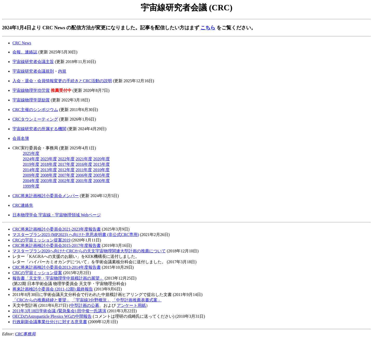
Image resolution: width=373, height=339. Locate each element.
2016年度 (84, 164)
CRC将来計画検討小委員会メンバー (45, 195)
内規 (62, 71)
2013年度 (48, 170)
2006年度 (84, 175)
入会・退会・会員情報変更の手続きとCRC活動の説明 (62, 81)
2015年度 (101, 164)
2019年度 (31, 164)
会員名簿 (20, 138)
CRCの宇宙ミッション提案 (37, 273)
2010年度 (101, 170)
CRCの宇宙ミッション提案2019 (41, 240)
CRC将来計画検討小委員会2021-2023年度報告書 (56, 229)
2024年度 (31, 159)
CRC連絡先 (22, 205)
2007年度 (66, 175)
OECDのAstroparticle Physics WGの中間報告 (52, 316)
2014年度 (31, 170)
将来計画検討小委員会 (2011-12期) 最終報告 (52, 289)
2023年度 (48, 159)
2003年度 (48, 180)
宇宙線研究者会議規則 (33, 71)
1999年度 (31, 186)
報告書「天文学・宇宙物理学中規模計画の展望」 (58, 278)
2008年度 (48, 175)
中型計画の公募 (84, 305)
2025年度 (31, 153)
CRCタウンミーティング (35, 119)
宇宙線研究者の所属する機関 (39, 129)
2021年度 (84, 159)
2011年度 (84, 170)
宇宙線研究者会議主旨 (33, 61)
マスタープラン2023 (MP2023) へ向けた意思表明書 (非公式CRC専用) (75, 234)
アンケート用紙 (131, 305)
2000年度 (101, 180)
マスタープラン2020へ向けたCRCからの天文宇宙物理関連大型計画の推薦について (89, 251)
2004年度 (31, 180)
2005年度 (101, 175)
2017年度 (66, 164)
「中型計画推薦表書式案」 (137, 300)
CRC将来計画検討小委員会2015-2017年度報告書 (56, 245)
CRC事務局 (25, 334)
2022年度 (66, 159)
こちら (207, 27)
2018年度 (48, 164)
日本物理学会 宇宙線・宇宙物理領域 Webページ (56, 215)
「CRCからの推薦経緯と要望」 (41, 300)
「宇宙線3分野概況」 (91, 300)
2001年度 (84, 180)
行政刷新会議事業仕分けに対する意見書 (49, 322)
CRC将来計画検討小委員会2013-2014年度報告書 (56, 267)
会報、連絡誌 (24, 52)
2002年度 (66, 180)
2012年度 (66, 170)
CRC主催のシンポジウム (35, 109)
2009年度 (31, 175)
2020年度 (101, 159)
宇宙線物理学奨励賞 (31, 100)
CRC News (21, 43)
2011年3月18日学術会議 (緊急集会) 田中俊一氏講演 (59, 311)
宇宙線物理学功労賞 (31, 90)
